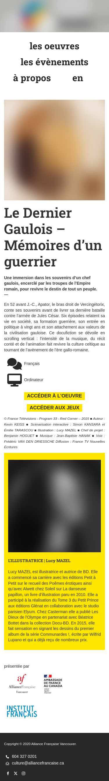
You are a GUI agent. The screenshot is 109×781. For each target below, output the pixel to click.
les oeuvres (55, 44)
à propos (32, 75)
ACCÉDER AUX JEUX (54, 406)
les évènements (55, 60)
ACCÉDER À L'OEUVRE (54, 395)
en (78, 75)
